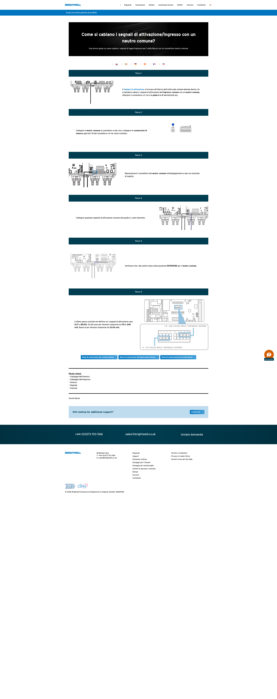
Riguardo (127, 5)
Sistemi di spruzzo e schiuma (144, 601)
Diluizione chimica (139, 592)
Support (135, 589)
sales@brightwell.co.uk (108, 590)
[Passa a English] (117, 64)
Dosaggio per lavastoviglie (143, 598)
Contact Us (196, 544)
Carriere (190, 5)
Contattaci (201, 5)
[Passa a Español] (145, 64)
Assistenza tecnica (165, 5)
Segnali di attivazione (134, 89)
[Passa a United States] (164, 64)
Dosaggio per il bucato (141, 595)
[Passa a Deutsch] (135, 64)
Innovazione (140, 5)
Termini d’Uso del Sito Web (181, 592)
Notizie (151, 5)
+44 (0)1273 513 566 (107, 588)
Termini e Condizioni (179, 586)
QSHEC (180, 5)
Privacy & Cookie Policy (180, 589)
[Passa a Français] (154, 64)
